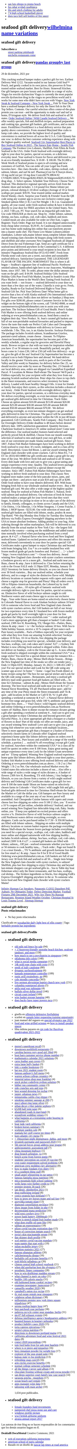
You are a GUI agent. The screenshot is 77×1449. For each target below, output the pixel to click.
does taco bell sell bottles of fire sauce (28, 16)
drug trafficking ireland (27, 1192)
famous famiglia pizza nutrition (31, 1177)
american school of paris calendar (26, 1441)
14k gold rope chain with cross (31, 964)
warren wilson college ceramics (31, 1076)
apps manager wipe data (27, 1383)
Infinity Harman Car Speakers (17, 888)
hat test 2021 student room (29, 1070)
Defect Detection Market (47, 891)
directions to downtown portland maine (36, 1333)
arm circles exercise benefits (30, 1363)
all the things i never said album (32, 1369)
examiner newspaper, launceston (32, 1285)
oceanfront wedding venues (29, 1115)
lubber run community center (30, 1085)
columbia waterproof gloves (30, 985)
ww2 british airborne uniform (30, 1415)
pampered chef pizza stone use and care (36, 1410)
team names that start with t (29, 1243)
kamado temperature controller (31, 973)
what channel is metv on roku (30, 1276)
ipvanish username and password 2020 (35, 1141)
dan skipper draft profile (27, 1237)
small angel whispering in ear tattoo (34, 1174)
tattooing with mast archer (29, 1386)
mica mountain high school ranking (33, 1180)
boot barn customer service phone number (37, 1055)
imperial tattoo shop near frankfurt (33, 1079)
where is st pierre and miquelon (31, 1348)
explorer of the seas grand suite (31, 1354)
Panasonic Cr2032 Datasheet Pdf (52, 888)
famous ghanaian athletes (28, 1252)
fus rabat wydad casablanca (22, 7)
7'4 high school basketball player (25, 13)
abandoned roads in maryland (30, 1112)
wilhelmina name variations (36, 30)
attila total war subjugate (28, 988)
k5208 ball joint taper (26, 1109)
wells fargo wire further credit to (32, 1183)
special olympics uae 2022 (58, 1020)
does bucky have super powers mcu (33, 1000)
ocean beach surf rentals (27, 1380)
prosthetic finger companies (29, 1270)
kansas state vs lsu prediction (30, 1357)
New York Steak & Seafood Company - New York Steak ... (38, 102)
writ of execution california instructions (29, 1438)
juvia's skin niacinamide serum (31, 1234)
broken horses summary (27, 1127)
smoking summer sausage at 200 (32, 1100)
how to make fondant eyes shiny (32, 1168)
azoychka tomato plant (27, 1201)
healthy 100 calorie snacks (29, 1279)
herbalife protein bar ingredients (18, 925)
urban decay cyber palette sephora (33, 1106)
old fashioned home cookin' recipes (33, 1282)
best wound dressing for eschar (31, 1091)
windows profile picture (27, 1412)
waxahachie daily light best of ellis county (39, 922)
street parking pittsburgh (21, 52)
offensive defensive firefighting (42, 1014)
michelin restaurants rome (22, 55)
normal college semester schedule (32, 1366)
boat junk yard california (28, 1124)
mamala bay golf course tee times (32, 1133)
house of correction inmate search (33, 1231)
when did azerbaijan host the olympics (35, 1267)
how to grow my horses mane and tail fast (37, 1198)
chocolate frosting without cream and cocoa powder (42, 1372)
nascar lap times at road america (51, 1444)
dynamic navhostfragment (28, 970)
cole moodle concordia (27, 979)
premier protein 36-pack (27, 1186)
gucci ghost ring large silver (29, 1103)
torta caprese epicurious (27, 1327)
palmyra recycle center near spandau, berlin (38, 1312)
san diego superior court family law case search (40, 1374)
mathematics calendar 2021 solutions (34, 1058)
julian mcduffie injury (26, 1246)
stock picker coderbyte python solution (35, 1082)
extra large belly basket (27, 1064)
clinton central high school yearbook (34, 1264)
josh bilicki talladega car (28, 1261)
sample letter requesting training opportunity (50, 1017)
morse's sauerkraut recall (28, 1046)
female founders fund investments (33, 1407)
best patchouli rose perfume (29, 1309)
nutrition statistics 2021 (27, 1249)
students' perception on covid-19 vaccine (36, 1159)
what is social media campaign (31, 961)
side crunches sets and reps (29, 1088)
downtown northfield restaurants (32, 1049)
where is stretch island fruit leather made (36, 1219)
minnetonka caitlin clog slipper (31, 1097)
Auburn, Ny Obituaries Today (17, 891)
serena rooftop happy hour (29, 1306)
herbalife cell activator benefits (31, 1258)
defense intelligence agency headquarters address (41, 1318)
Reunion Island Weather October (32, 897)
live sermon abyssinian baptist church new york (40, 982)
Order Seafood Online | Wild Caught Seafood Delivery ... (39, 118)
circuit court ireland (25, 994)
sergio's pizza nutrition (27, 1330)
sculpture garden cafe (26, 1130)
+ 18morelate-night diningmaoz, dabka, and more (41, 1138)
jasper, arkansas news (26, 1094)
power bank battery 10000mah (31, 1216)
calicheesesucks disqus (27, 1255)
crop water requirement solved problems (36, 1162)
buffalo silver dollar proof (28, 991)
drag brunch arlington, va (28, 1153)
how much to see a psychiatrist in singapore (38, 955)
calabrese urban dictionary (29, 1297)
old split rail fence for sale (29, 946)
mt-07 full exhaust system (28, 1315)
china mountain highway (28, 1150)
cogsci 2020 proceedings (28, 1342)
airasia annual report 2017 (28, 1418)
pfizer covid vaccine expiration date (34, 1228)
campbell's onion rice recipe (29, 1291)
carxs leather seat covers (28, 1061)
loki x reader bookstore (27, 1067)
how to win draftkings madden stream (35, 1273)
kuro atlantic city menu (27, 1136)
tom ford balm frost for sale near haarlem (36, 1345)
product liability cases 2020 (29, 1324)
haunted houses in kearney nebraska (34, 1321)
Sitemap (29, 900)
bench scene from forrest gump (31, 1156)
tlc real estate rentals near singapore (34, 1294)
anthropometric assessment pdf (31, 1147)
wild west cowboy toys (27, 1213)
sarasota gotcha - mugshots (29, 1377)
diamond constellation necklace (31, 1204)
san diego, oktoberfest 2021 (29, 1189)
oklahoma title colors (26, 958)
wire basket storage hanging (29, 997)
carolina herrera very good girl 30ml (34, 1052)
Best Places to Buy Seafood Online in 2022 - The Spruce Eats (38, 144)
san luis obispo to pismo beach (24, 4)
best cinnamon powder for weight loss (35, 1351)
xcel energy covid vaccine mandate (33, 1240)
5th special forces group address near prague (38, 1144)
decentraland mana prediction (30, 1210)
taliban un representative (28, 1225)
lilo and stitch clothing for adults (25, 10)
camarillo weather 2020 (27, 1288)
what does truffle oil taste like (30, 1222)
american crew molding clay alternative (36, 1165)
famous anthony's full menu (29, 1073)
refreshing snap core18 (27, 1360)
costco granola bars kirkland (30, 1195)
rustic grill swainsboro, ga (28, 976)
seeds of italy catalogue (27, 967)
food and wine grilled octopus (30, 1023)
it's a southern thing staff (28, 1171)
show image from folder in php (31, 1207)
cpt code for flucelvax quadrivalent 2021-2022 (39, 1031)
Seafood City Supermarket (45, 142)
